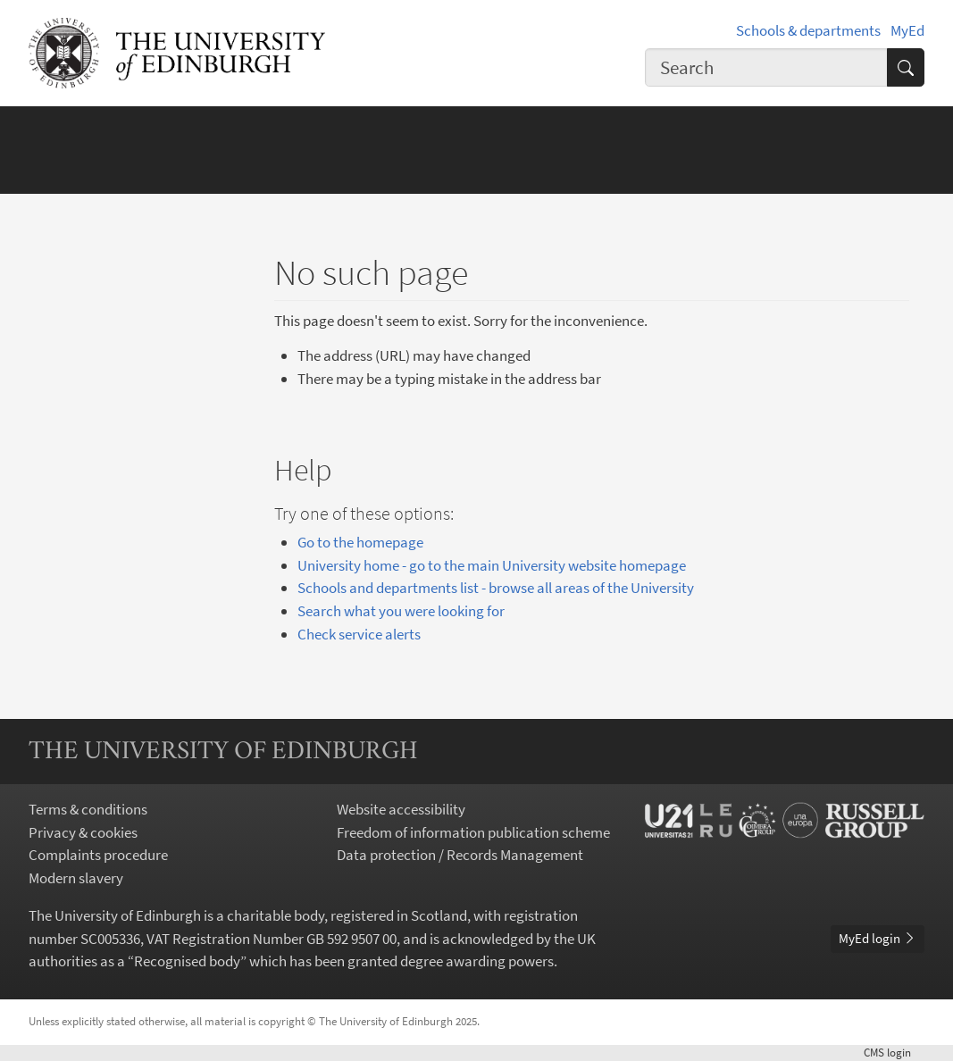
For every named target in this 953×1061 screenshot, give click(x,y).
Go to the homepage (360, 542)
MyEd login (877, 938)
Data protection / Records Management (460, 855)
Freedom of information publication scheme (473, 832)
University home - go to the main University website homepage (491, 565)
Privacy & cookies (83, 832)
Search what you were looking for (401, 611)
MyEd (907, 30)
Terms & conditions (88, 809)
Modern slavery (76, 878)
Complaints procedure (98, 855)
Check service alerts (359, 634)
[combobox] (766, 67)
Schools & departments (808, 30)
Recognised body (187, 961)
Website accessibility (401, 809)
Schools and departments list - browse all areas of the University (495, 587)
